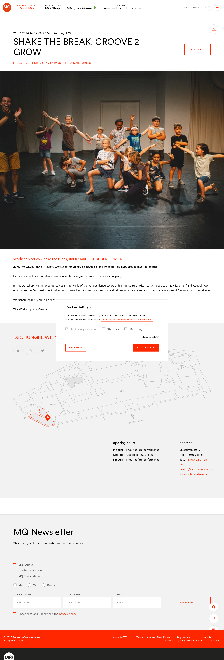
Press (187, 7)
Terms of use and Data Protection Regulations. (127, 320)
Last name (74, 594)
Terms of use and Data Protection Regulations (163, 637)
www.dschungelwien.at (194, 474)
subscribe (187, 602)
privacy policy (67, 614)
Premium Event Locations (120, 7)
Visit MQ (27, 7)
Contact (215, 640)
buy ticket (197, 49)
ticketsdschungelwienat (196, 470)
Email (120, 594)
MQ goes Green (81, 8)
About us (197, 7)
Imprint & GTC (119, 637)
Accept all (146, 347)
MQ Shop (53, 7)
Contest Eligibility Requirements (183, 640)
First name (24, 594)
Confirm (76, 347)
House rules (205, 637)
